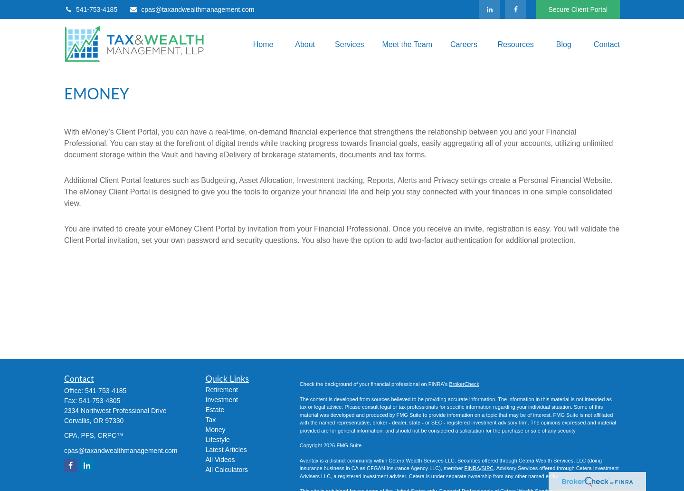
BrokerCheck (464, 384)
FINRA (472, 468)
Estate (215, 410)
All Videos (220, 459)
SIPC (488, 468)
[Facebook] (515, 9)
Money (216, 429)
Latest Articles (226, 449)
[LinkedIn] (489, 9)
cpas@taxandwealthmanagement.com (191, 9)
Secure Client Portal (578, 9)
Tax (211, 420)
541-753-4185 (90, 9)
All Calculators (227, 469)
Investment (222, 400)
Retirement (222, 390)
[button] (261, 44)
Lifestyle (218, 439)
